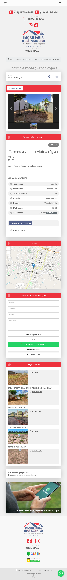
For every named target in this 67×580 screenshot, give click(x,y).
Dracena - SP (28, 59)
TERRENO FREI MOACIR (17, 447)
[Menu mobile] (5, 3)
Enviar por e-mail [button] (33, 334)
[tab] (15, 88)
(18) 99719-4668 (23, 12)
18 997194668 (36, 18)
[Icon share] (30, 25)
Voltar (56, 59)
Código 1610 (46, 59)
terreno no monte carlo (17, 427)
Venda (18, 59)
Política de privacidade (33, 574)
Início (11, 59)
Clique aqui (12, 475)
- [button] (9, 252)
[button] (12, 109)
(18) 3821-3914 (49, 12)
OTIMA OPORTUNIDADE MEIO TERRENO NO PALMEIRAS (30, 388)
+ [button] (9, 249)
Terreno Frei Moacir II (16, 407)
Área (37, 59)
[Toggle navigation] (60, 3)
